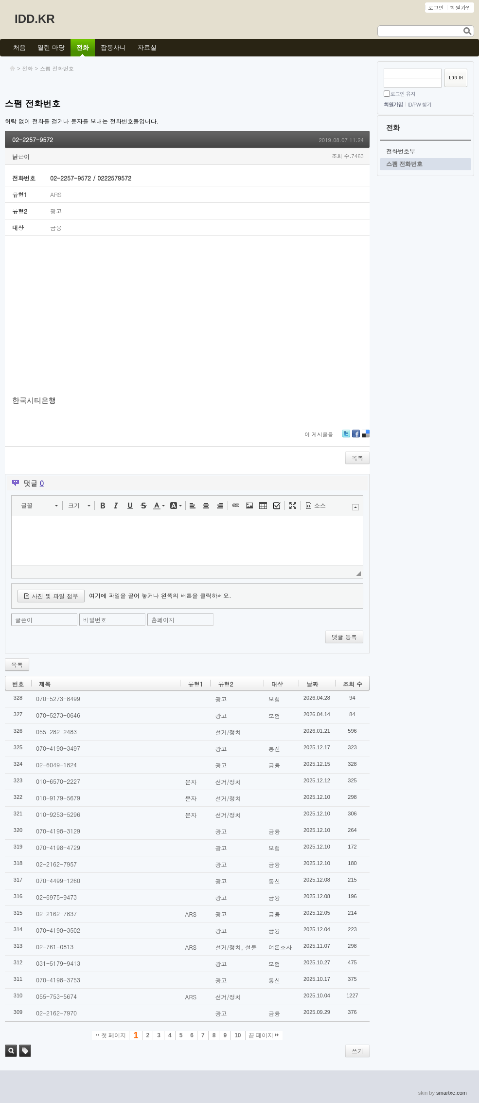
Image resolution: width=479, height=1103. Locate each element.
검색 (11, 1051)
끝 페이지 (263, 1035)
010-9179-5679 (58, 798)
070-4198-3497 (58, 748)
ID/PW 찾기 (419, 104)
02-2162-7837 (56, 913)
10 (237, 1035)
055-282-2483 (56, 731)
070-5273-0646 (58, 715)
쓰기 (357, 1051)
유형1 (195, 684)
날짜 (312, 684)
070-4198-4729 (58, 847)
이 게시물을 (318, 434)
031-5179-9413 (58, 963)
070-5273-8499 (58, 698)
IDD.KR (35, 18)
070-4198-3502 (58, 930)
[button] (39, 505)
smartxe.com (451, 1093)
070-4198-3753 (58, 980)
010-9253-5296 (58, 814)
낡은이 (21, 156)
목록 (357, 457)
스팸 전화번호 (57, 68)
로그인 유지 (402, 93)
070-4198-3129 (58, 831)
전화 (27, 68)
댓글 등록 (344, 637)
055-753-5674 (56, 996)
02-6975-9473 (56, 897)
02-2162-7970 (56, 1013)
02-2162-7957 (56, 864)
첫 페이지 (111, 1035)
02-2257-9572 (32, 139)
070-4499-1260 (58, 880)
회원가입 (393, 104)
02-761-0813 (54, 946)
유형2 (225, 684)
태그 (25, 1051)
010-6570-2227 (58, 781)
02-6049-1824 (56, 764)
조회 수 (352, 684)
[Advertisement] (187, 316)
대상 (277, 684)
